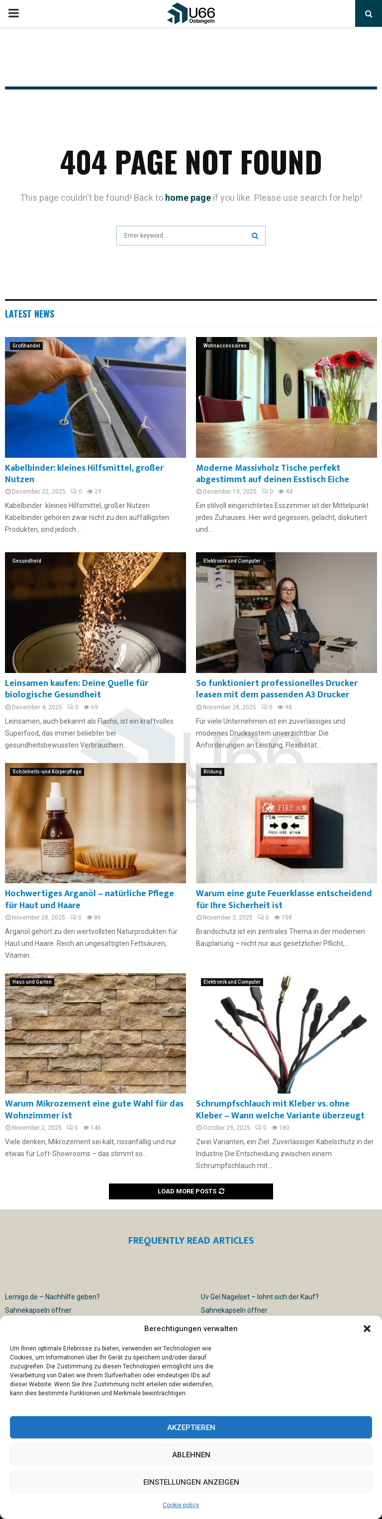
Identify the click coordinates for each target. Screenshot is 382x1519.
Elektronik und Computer (232, 561)
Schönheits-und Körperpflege (47, 771)
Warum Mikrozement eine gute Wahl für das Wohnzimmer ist (94, 1110)
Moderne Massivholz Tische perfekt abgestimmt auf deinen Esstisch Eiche (272, 474)
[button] (367, 1329)
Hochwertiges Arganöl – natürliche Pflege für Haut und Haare (89, 899)
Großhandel (26, 345)
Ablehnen (191, 1454)
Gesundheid (26, 561)
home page (188, 197)
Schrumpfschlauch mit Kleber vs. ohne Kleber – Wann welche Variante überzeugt (280, 1110)
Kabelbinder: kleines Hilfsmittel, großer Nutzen (84, 474)
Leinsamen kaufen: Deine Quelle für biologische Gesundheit (76, 689)
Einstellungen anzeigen (191, 1482)
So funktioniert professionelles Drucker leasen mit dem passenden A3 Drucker (277, 689)
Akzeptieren (191, 1427)
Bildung (212, 771)
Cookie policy (181, 1505)
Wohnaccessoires (225, 345)
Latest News (29, 313)
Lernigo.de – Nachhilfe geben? (52, 1297)
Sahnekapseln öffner (38, 1310)
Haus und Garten (32, 982)
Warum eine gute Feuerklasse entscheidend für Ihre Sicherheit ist (284, 899)
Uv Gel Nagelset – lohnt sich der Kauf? (260, 1297)
